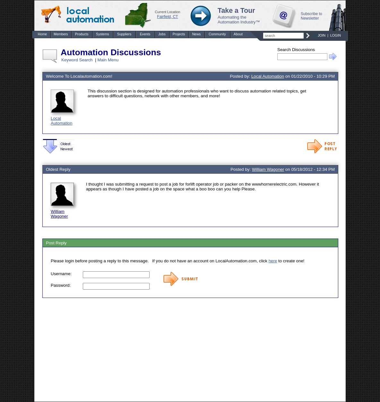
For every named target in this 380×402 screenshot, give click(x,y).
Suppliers (124, 34)
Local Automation (61, 121)
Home (42, 34)
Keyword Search (77, 59)
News (196, 34)
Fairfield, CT (167, 16)
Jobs (162, 34)
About (238, 34)
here (273, 260)
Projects (179, 34)
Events (145, 34)
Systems (102, 34)
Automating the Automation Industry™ (239, 19)
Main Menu (107, 59)
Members (61, 34)
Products (81, 34)
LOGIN (335, 35)
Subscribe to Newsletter (311, 16)
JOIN (321, 35)
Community (217, 34)
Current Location (167, 12)
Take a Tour (236, 10)
